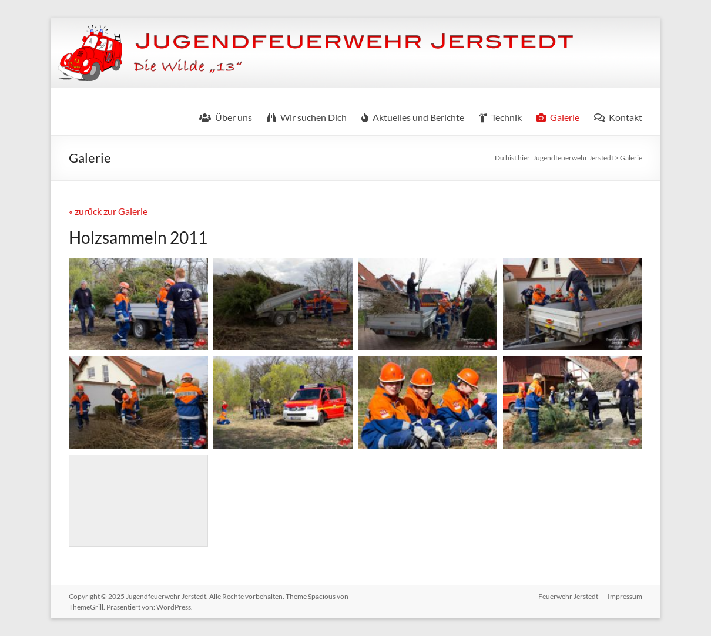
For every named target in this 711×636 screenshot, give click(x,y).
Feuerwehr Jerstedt (568, 596)
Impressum (625, 596)
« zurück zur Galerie (108, 211)
